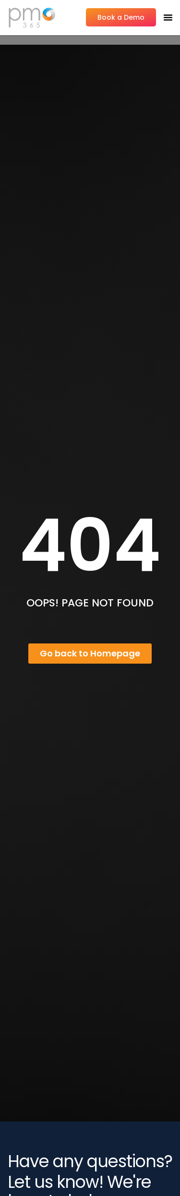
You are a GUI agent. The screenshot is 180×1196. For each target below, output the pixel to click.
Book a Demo (120, 17)
